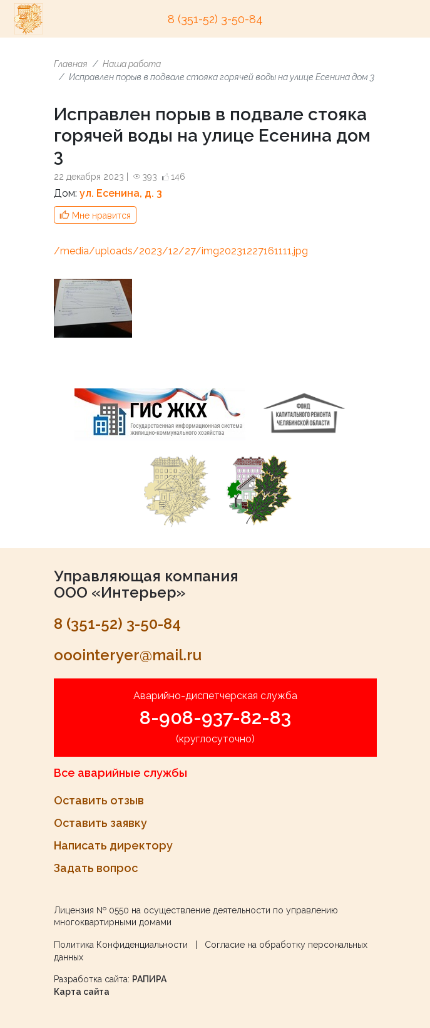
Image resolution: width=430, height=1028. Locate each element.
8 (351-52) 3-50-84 (215, 19)
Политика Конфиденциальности (121, 945)
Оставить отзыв (99, 800)
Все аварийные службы (120, 772)
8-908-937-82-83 (215, 718)
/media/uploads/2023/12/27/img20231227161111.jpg (181, 251)
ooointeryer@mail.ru (128, 655)
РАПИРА (149, 979)
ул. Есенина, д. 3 (120, 193)
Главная (71, 64)
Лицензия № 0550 (91, 910)
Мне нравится (101, 215)
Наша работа (132, 64)
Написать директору (113, 845)
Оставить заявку (100, 822)
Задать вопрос (96, 868)
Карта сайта (82, 992)
